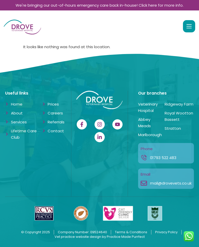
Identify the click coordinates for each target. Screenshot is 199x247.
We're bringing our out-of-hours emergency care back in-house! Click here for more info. (99, 5)
